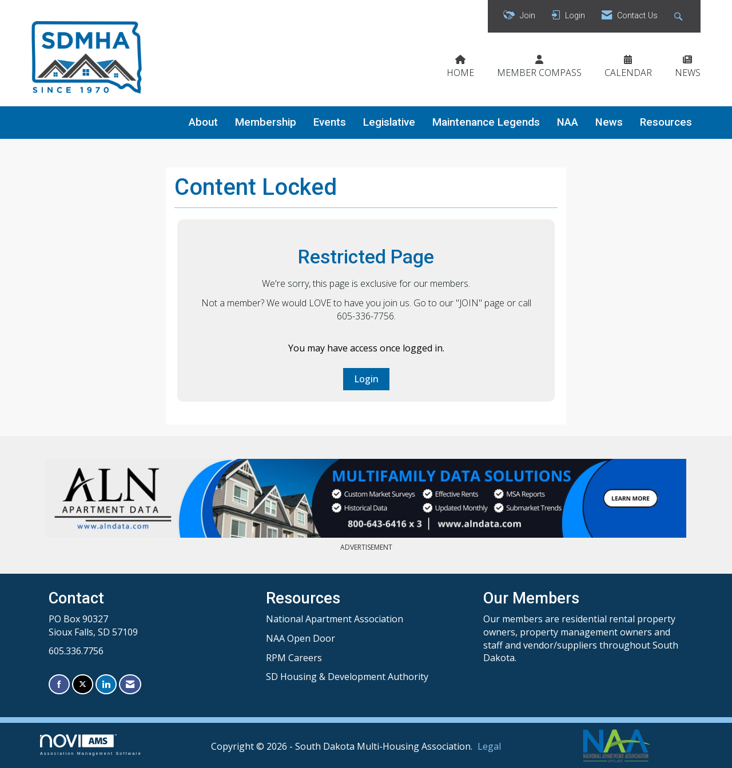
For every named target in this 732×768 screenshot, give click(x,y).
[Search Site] (679, 16)
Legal (489, 746)
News (609, 122)
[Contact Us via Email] (130, 684)
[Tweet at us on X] (82, 684)
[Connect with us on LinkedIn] (106, 684)
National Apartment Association (334, 619)
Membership (265, 122)
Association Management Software (91, 744)
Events (329, 122)
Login (366, 379)
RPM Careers (294, 657)
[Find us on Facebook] (59, 684)
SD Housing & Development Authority (347, 676)
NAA (567, 122)
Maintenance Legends (486, 122)
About (203, 122)
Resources (666, 122)
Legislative (389, 122)
